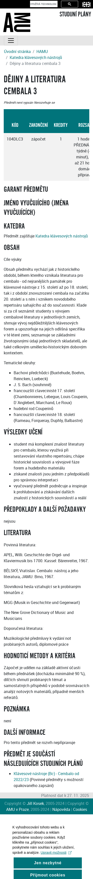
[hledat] (43, 4)
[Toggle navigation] (11, 41)
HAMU (42, 51)
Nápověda (61, 809)
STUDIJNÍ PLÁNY (75, 14)
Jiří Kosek (35, 803)
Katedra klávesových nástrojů (36, 57)
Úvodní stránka (17, 51)
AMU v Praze (17, 809)
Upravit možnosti (56, 857)
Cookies (80, 809)
